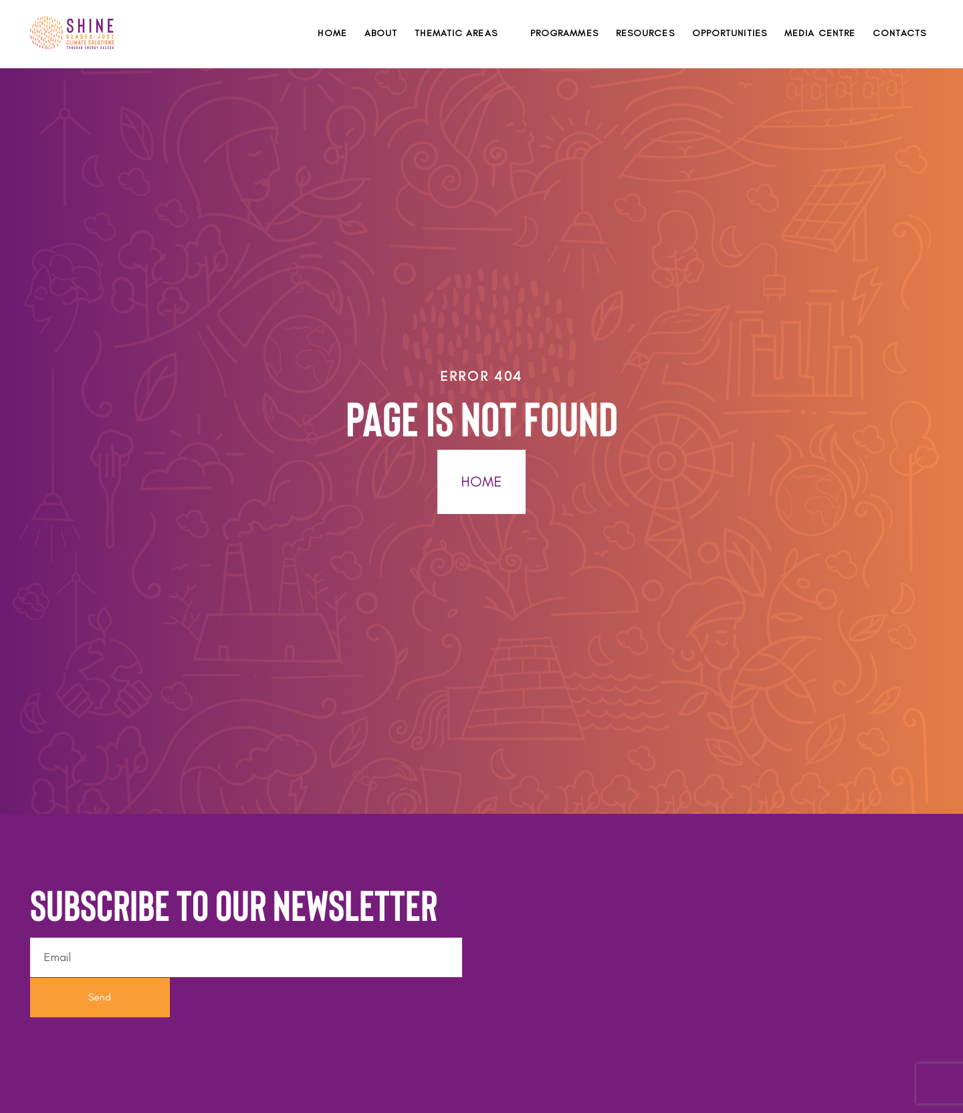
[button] (463, 33)
